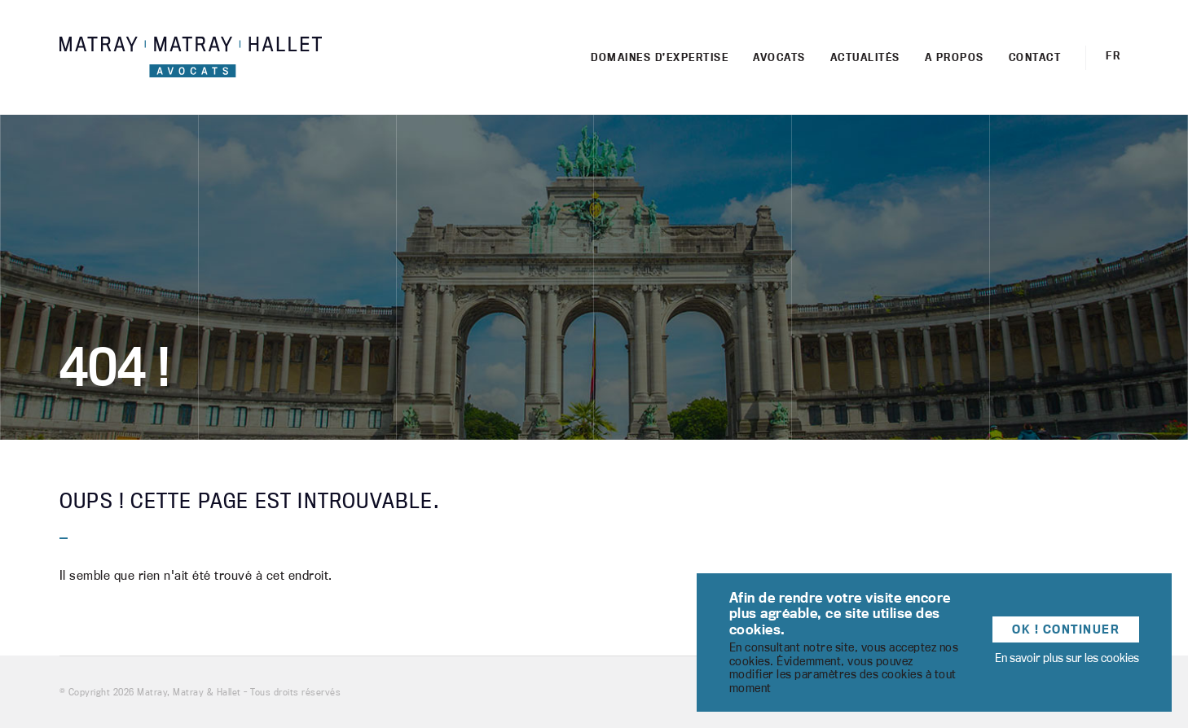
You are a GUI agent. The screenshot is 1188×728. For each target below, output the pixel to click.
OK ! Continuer (1066, 629)
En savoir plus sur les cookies (1067, 657)
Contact (1035, 57)
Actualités (865, 57)
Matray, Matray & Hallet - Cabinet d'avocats (190, 57)
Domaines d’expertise (659, 57)
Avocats (779, 57)
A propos (954, 57)
